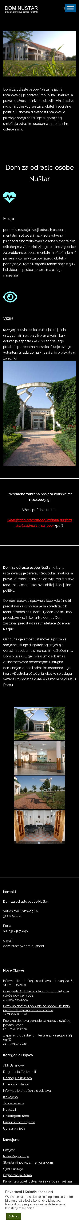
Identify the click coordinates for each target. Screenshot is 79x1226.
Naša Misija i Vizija (16, 1156)
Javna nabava (13, 1103)
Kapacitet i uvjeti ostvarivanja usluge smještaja (37, 1181)
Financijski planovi (16, 1084)
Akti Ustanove (13, 1065)
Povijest (9, 1150)
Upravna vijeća (14, 1128)
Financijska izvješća (17, 1078)
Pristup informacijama (19, 1122)
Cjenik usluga (13, 1169)
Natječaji (9, 1109)
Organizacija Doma (17, 1175)
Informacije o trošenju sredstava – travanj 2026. (38, 981)
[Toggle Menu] (70, 8)
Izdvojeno (10, 1097)
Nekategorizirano (16, 1116)
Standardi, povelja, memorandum (28, 1162)
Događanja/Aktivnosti (19, 1072)
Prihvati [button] (13, 1216)
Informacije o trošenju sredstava (27, 1091)
